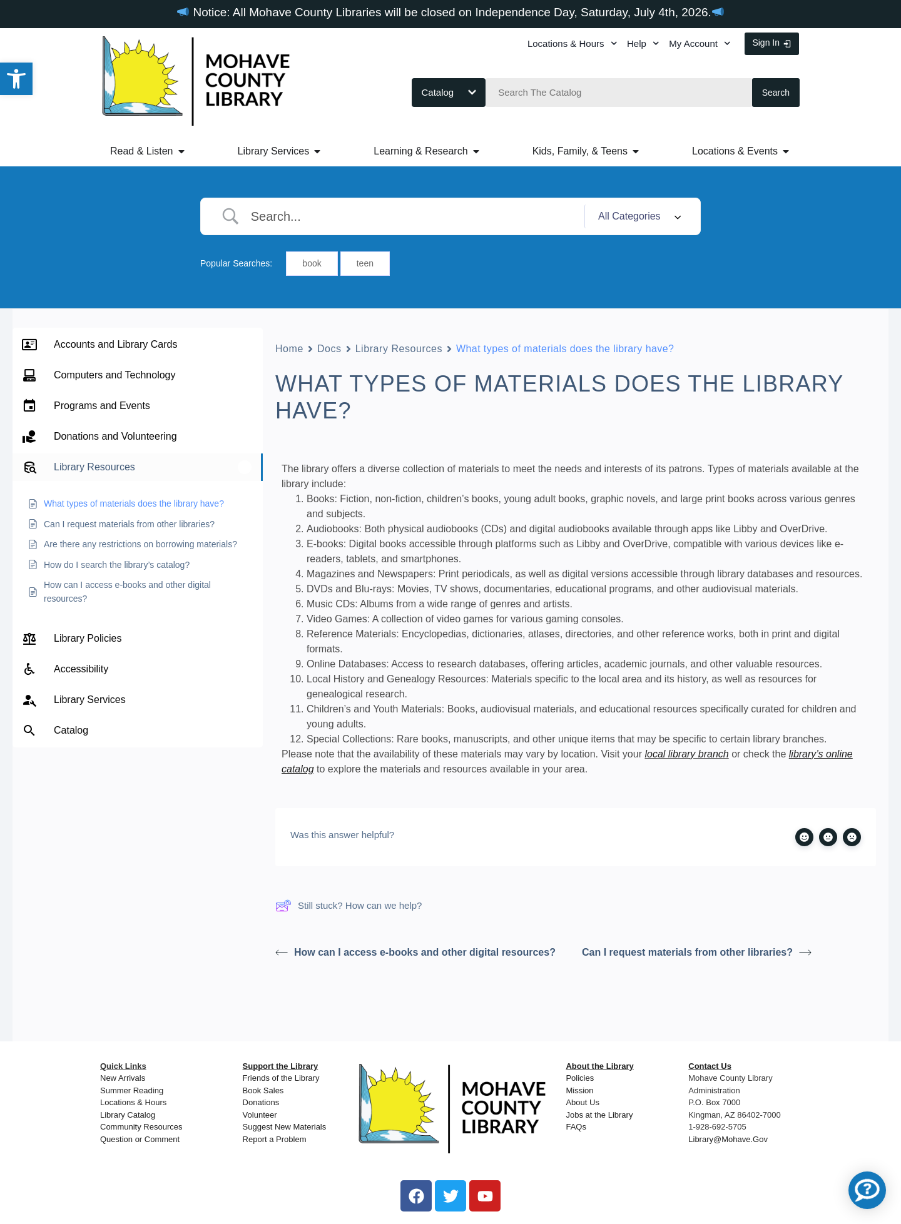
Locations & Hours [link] (572, 43)
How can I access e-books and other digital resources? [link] (415, 952)
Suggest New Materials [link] (285, 1126)
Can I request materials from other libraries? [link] (697, 952)
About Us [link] (582, 1102)
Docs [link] (329, 348)
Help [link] (643, 43)
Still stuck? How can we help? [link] (348, 906)
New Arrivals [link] (122, 1078)
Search (776, 93)
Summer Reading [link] (131, 1090)
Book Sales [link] (263, 1090)
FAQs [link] (576, 1126)
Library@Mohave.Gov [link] (728, 1139)
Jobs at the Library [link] (599, 1115)
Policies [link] (580, 1078)
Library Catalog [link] (127, 1115)
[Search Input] (413, 216)
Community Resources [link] (141, 1126)
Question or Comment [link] (140, 1139)
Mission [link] (579, 1090)
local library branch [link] (686, 754)
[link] (16, 79)
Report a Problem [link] (275, 1139)
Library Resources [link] (398, 348)
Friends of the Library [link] (281, 1078)
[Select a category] (637, 216)
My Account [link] (699, 43)
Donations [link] (261, 1102)
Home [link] (289, 348)
